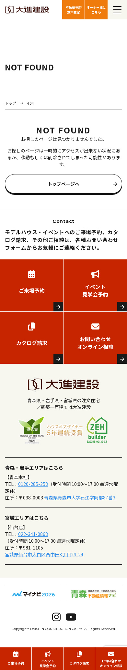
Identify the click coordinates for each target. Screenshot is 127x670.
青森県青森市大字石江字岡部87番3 (79, 497)
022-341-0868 (33, 534)
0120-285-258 (33, 484)
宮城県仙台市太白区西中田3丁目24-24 (44, 554)
